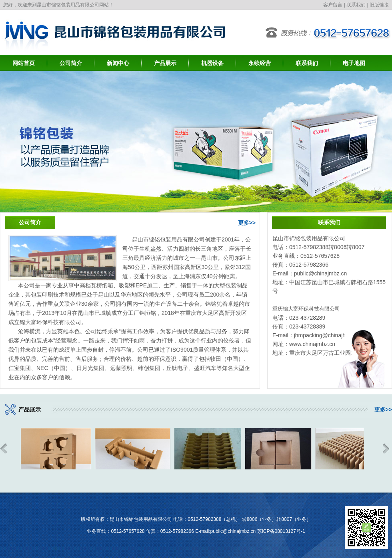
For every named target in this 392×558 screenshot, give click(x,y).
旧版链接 (379, 5)
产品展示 (165, 63)
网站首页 (23, 63)
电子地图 (354, 63)
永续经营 (259, 63)
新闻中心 (118, 63)
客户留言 (332, 5)
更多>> (247, 223)
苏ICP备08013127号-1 (281, 531)
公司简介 (71, 63)
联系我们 (356, 5)
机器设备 (212, 63)
